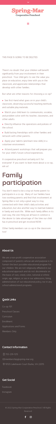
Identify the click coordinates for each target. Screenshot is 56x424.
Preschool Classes (11, 312)
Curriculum (7, 316)
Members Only (9, 331)
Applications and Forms (13, 326)
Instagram (7, 392)
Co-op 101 (7, 307)
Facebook (7, 387)
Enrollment (7, 321)
